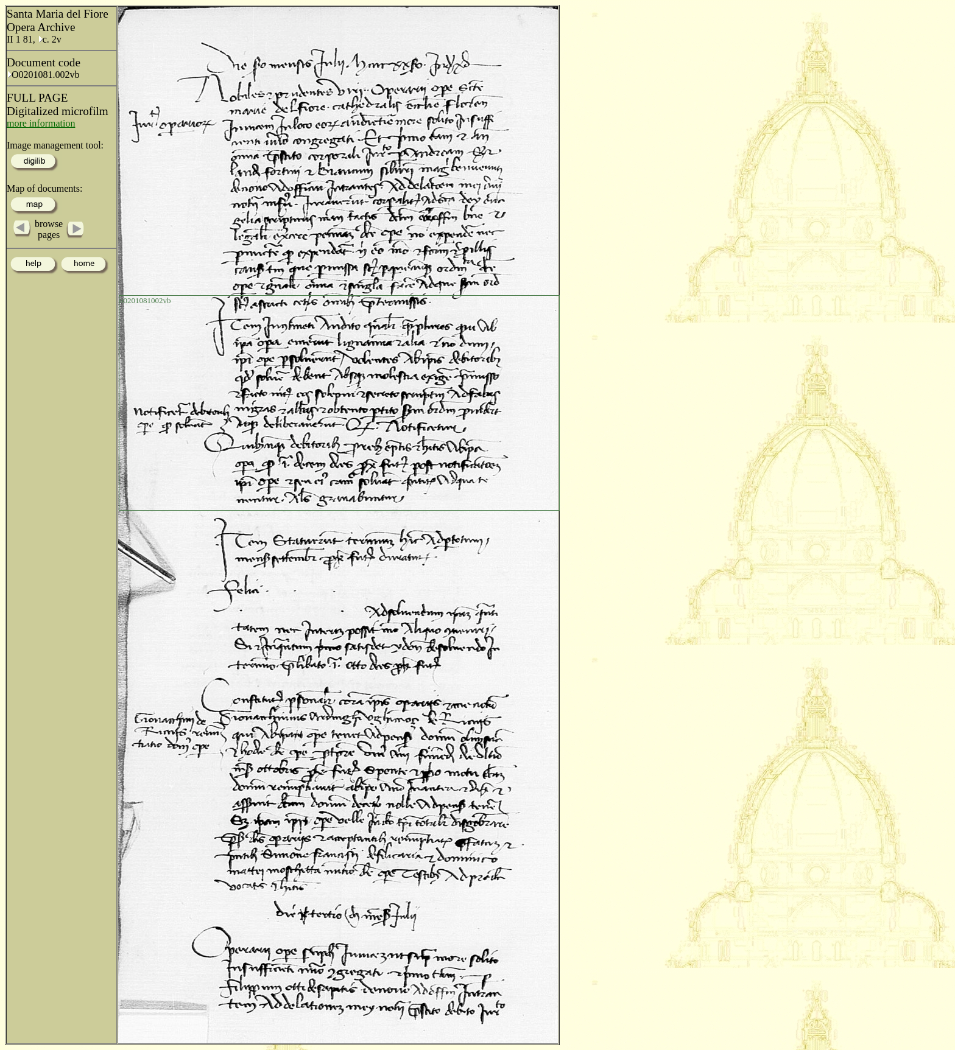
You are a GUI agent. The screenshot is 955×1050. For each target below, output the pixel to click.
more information (41, 123)
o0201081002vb (145, 300)
